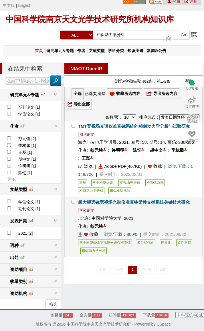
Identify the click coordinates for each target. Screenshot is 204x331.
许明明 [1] (27, 166)
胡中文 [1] (27, 159)
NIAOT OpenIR (86, 68)
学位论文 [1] (29, 114)
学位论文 (86, 210)
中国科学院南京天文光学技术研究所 (99, 324)
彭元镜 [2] (27, 138)
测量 (82, 183)
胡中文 (156, 150)
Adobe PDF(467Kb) (120, 166)
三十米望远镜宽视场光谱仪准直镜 (105, 243)
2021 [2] (25, 233)
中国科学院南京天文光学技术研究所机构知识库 (90, 19)
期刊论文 (86, 134)
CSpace (164, 324)
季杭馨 (177, 150)
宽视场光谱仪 (130, 183)
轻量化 (166, 243)
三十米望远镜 (102, 183)
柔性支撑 (184, 243)
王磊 (86, 158)
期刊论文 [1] (29, 107)
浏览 (85, 166)
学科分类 (116, 51)
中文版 (9, 5)
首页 (39, 51)
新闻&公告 (156, 51)
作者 (81, 51)
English (24, 5)
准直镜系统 (155, 183)
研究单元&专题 (60, 51)
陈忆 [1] (25, 173)
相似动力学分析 (91, 191)
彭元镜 (96, 150)
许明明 (118, 150)
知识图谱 (135, 51)
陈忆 (137, 150)
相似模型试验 (120, 191)
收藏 (157, 166)
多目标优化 (145, 243)
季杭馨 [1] (27, 145)
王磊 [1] (25, 152)
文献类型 (97, 51)
